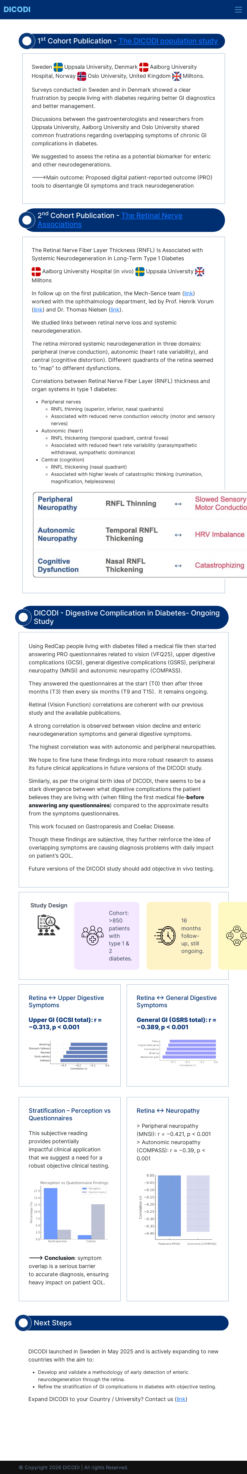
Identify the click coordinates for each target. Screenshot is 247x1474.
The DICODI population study (168, 40)
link (188, 293)
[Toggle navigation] (238, 9)
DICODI (17, 9)
